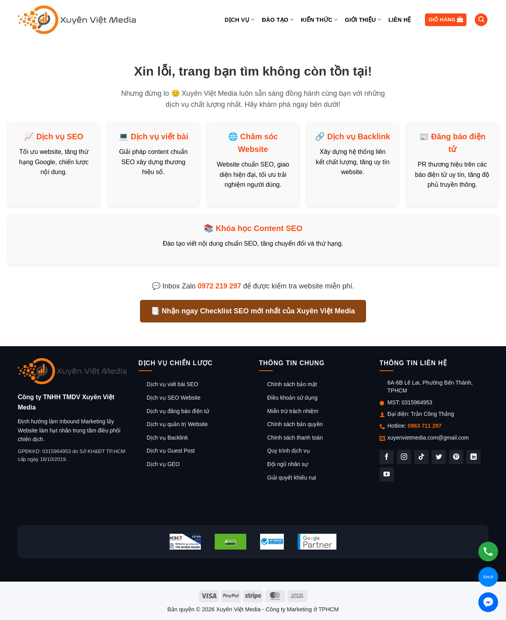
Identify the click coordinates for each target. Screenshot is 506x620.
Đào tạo (277, 19)
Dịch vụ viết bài (159, 136)
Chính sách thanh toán (295, 437)
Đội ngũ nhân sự (287, 464)
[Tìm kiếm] (481, 20)
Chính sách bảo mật (292, 384)
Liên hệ (399, 20)
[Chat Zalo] (488, 577)
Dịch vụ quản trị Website (177, 424)
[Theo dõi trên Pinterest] (456, 457)
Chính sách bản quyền (295, 424)
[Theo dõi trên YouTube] (387, 474)
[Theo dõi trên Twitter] (439, 457)
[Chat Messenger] (488, 602)
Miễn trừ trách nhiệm (292, 411)
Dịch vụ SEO (59, 136)
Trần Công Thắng (432, 414)
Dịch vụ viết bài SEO (172, 384)
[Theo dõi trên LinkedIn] (473, 457)
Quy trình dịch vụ (288, 450)
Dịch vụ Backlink (358, 136)
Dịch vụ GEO (163, 464)
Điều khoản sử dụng (292, 397)
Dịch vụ (240, 19)
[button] (445, 20)
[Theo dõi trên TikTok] (421, 457)
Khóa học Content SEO (258, 228)
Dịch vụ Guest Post (171, 450)
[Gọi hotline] (488, 551)
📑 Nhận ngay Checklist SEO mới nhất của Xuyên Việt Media (253, 311)
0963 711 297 (425, 426)
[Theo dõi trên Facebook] (387, 457)
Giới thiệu (363, 19)
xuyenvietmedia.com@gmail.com (428, 437)
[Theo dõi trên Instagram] (404, 457)
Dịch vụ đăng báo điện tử (178, 411)
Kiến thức (319, 19)
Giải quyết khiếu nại (291, 477)
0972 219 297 (219, 286)
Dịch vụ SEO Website (173, 397)
